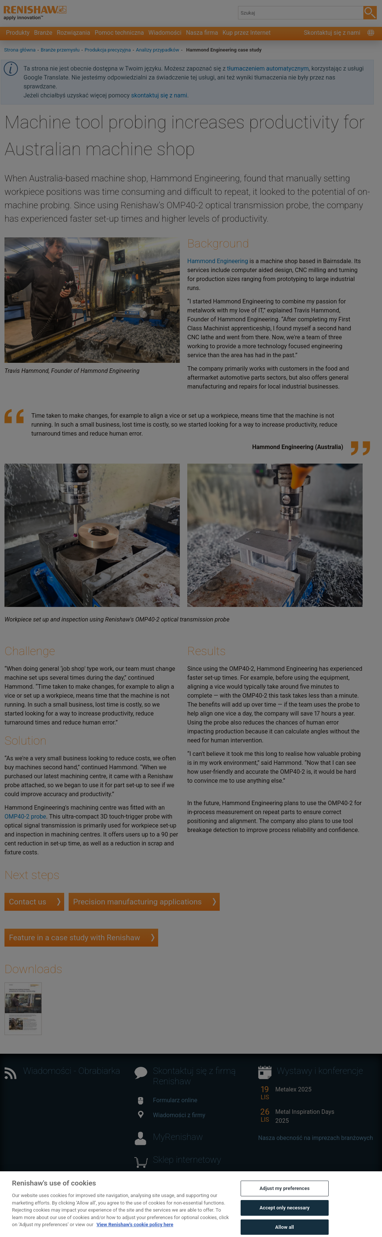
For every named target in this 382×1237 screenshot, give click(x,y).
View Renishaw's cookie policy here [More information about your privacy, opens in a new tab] (135, 1230)
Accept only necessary (285, 1213)
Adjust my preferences (285, 1194)
